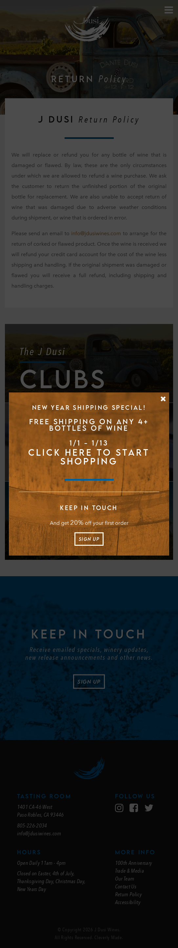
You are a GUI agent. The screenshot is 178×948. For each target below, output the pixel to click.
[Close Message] (163, 399)
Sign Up (89, 539)
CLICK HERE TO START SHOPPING (89, 457)
